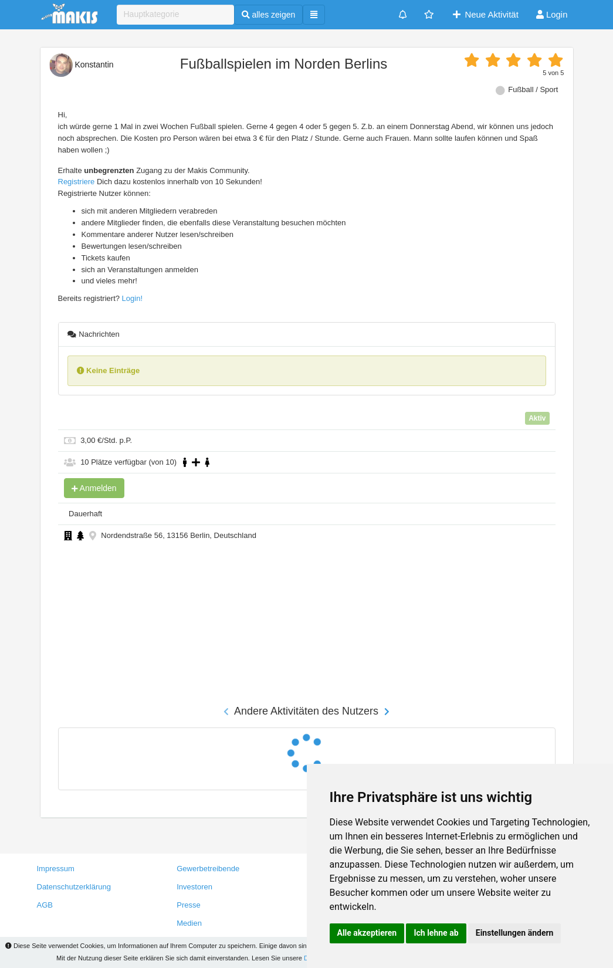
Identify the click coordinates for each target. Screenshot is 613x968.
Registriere (76, 181)
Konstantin (81, 64)
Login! (132, 298)
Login (552, 14)
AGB (45, 905)
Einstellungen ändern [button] (515, 932)
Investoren (194, 886)
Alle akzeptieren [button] (367, 932)
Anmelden (94, 488)
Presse (188, 905)
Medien (189, 923)
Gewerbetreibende (208, 868)
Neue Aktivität (485, 14)
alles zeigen (269, 14)
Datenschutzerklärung (74, 886)
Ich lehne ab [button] (436, 932)
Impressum (55, 868)
